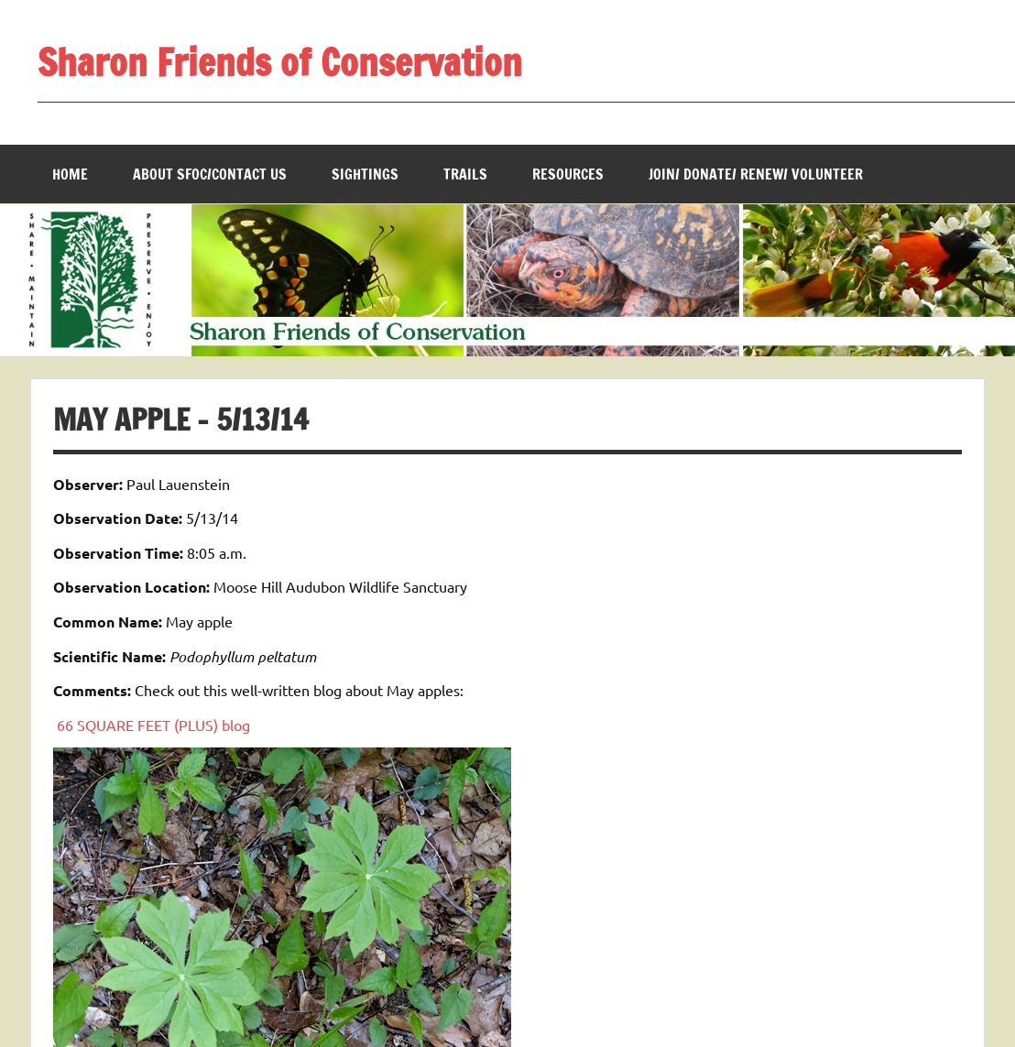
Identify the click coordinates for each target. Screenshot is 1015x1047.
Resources (568, 174)
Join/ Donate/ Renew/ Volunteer (756, 174)
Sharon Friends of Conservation (280, 62)
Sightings (365, 174)
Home (70, 174)
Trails (465, 174)
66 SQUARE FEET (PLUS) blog (153, 724)
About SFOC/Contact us (210, 174)
